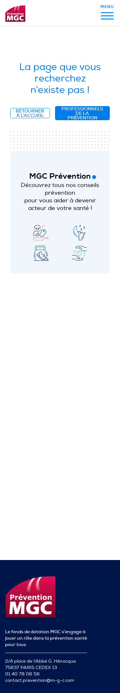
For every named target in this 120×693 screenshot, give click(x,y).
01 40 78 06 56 (22, 674)
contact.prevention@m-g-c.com (39, 680)
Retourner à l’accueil (30, 113)
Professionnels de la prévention (82, 113)
